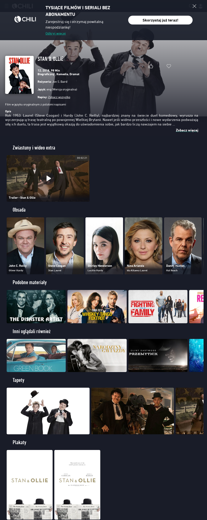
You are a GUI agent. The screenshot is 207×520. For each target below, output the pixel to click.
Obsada (19, 210)
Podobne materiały (30, 282)
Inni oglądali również (31, 331)
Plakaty (19, 442)
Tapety (18, 380)
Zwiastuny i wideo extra (34, 148)
